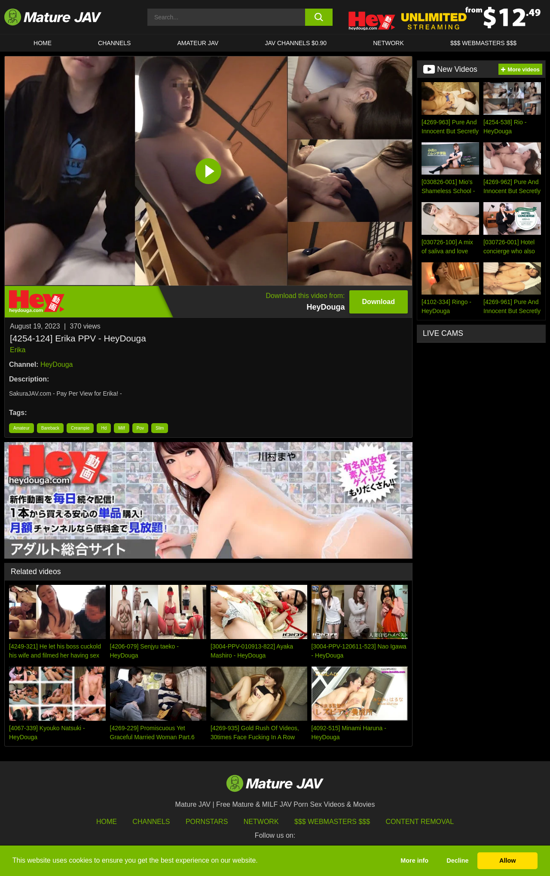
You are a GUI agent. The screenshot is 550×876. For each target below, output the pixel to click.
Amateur (21, 428)
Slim (160, 428)
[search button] (319, 17)
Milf (121, 428)
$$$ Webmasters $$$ (332, 821)
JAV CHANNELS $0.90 (296, 43)
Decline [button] (457, 860)
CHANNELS (114, 43)
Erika (17, 349)
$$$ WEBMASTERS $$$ (483, 43)
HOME (43, 43)
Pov (140, 428)
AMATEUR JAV (197, 43)
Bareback (50, 428)
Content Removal (420, 821)
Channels (151, 821)
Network (388, 43)
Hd (104, 428)
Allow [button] (507, 860)
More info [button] (414, 860)
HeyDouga (56, 364)
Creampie (80, 428)
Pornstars (207, 821)
